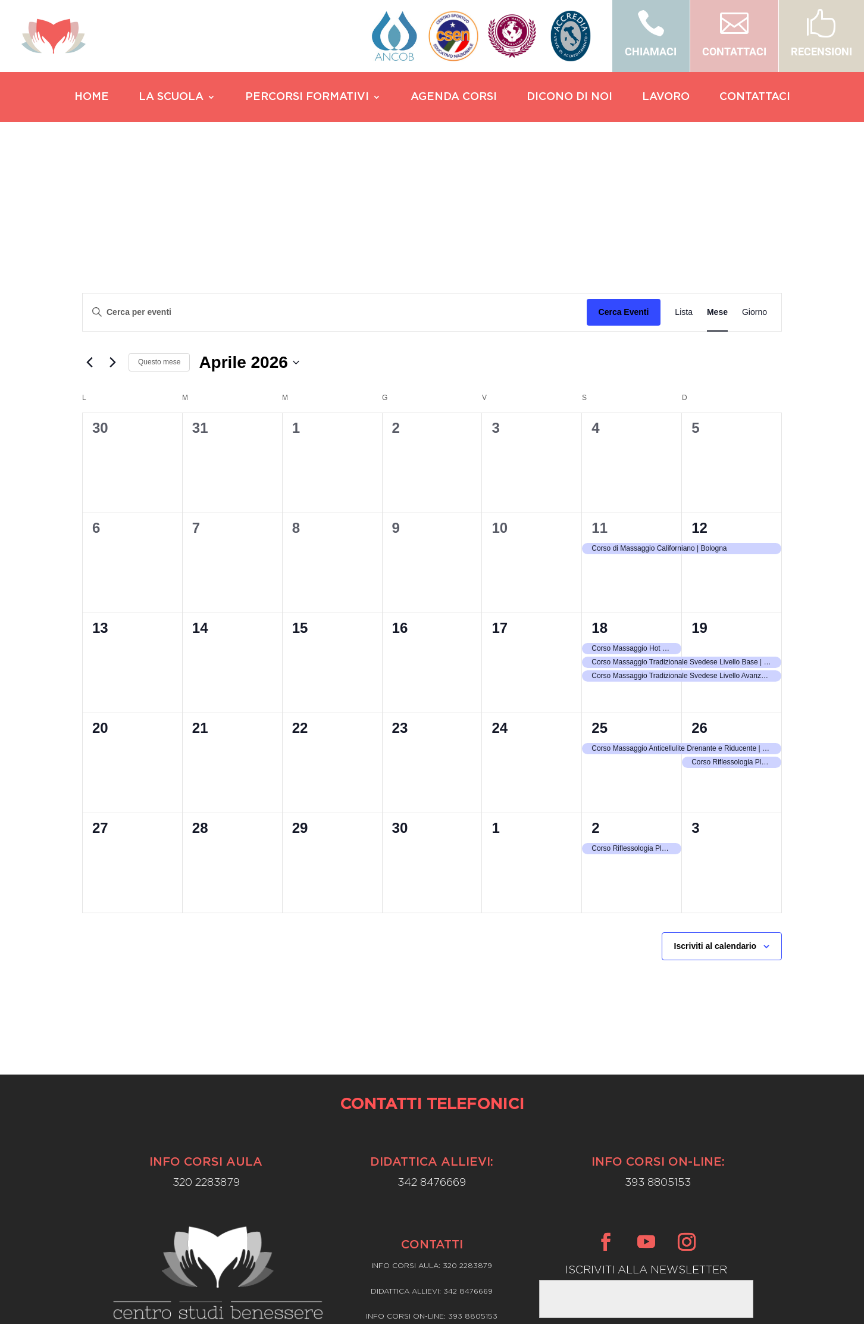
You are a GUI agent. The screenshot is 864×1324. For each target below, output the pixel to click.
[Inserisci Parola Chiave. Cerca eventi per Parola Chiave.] (335, 198)
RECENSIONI (821, 51)
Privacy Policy (432, 1235)
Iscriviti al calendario (715, 832)
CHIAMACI (651, 51)
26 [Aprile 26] (699, 614)
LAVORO (666, 97)
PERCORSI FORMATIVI (307, 97)
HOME (91, 97)
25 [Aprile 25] (599, 614)
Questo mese (159, 248)
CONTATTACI (734, 51)
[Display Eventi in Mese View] (717, 198)
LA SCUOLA (171, 97)
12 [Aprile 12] (699, 414)
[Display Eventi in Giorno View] (754, 198)
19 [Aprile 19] (699, 514)
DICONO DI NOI (569, 97)
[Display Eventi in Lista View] (684, 198)
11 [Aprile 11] (599, 414)
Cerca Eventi (624, 198)
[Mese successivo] (112, 249)
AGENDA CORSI (454, 97)
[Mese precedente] (89, 249)
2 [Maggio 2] (595, 714)
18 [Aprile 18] (599, 514)
